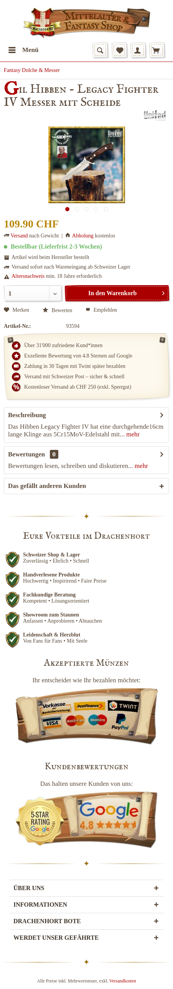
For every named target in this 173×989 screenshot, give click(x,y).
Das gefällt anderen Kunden (47, 485)
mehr (132, 434)
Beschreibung (27, 415)
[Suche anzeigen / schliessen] (100, 50)
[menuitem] (23, 50)
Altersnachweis (28, 276)
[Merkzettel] (119, 50)
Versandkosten (122, 981)
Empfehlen (101, 310)
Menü (23, 48)
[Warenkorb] (157, 50)
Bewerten (57, 310)
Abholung (83, 236)
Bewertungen (26, 454)
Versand (19, 236)
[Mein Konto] (138, 50)
